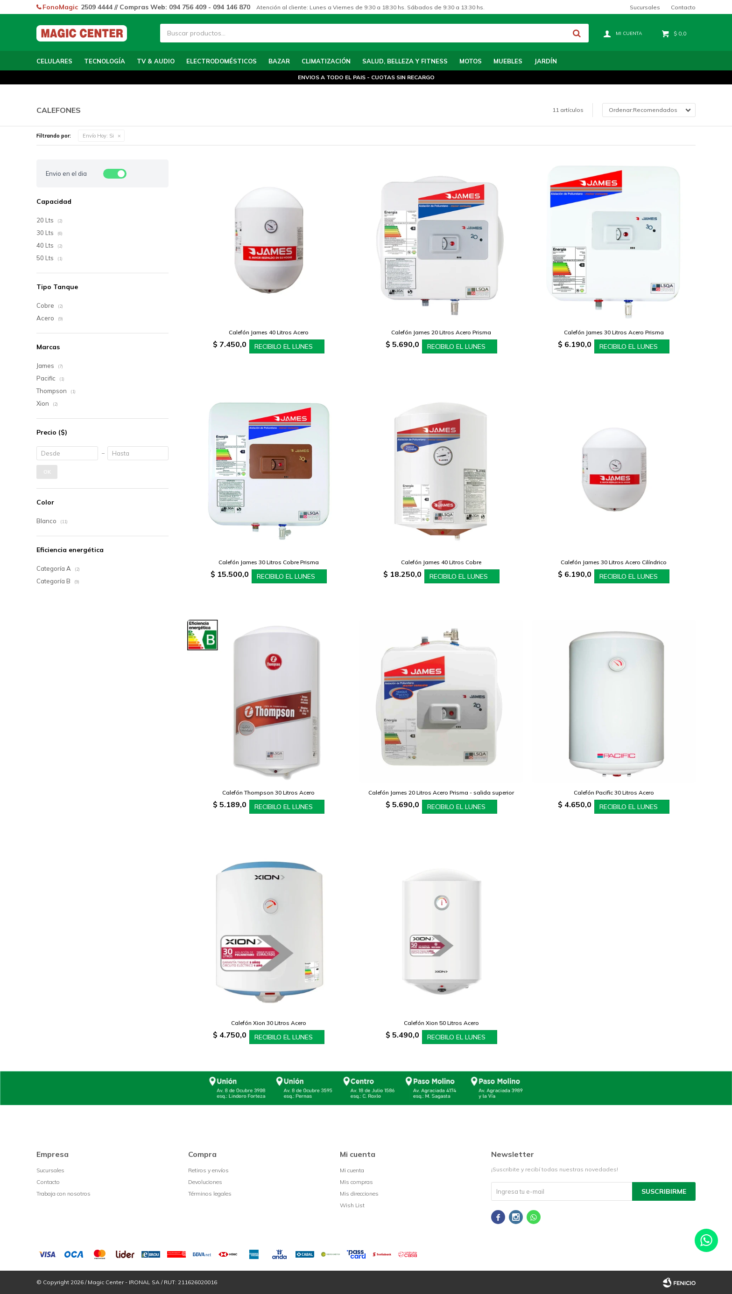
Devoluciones (205, 1181)
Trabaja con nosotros (63, 1193)
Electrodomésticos (221, 61)
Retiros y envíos (208, 1170)
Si (98, 135)
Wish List (352, 1205)
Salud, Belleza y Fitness (405, 61)
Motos (470, 61)
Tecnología (104, 61)
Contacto (683, 7)
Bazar (279, 61)
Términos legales (210, 1193)
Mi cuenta (352, 1170)
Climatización (326, 61)
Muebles (507, 61)
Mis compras (356, 1181)
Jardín (545, 61)
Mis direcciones (359, 1193)
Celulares (54, 61)
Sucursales (645, 7)
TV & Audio (156, 61)
